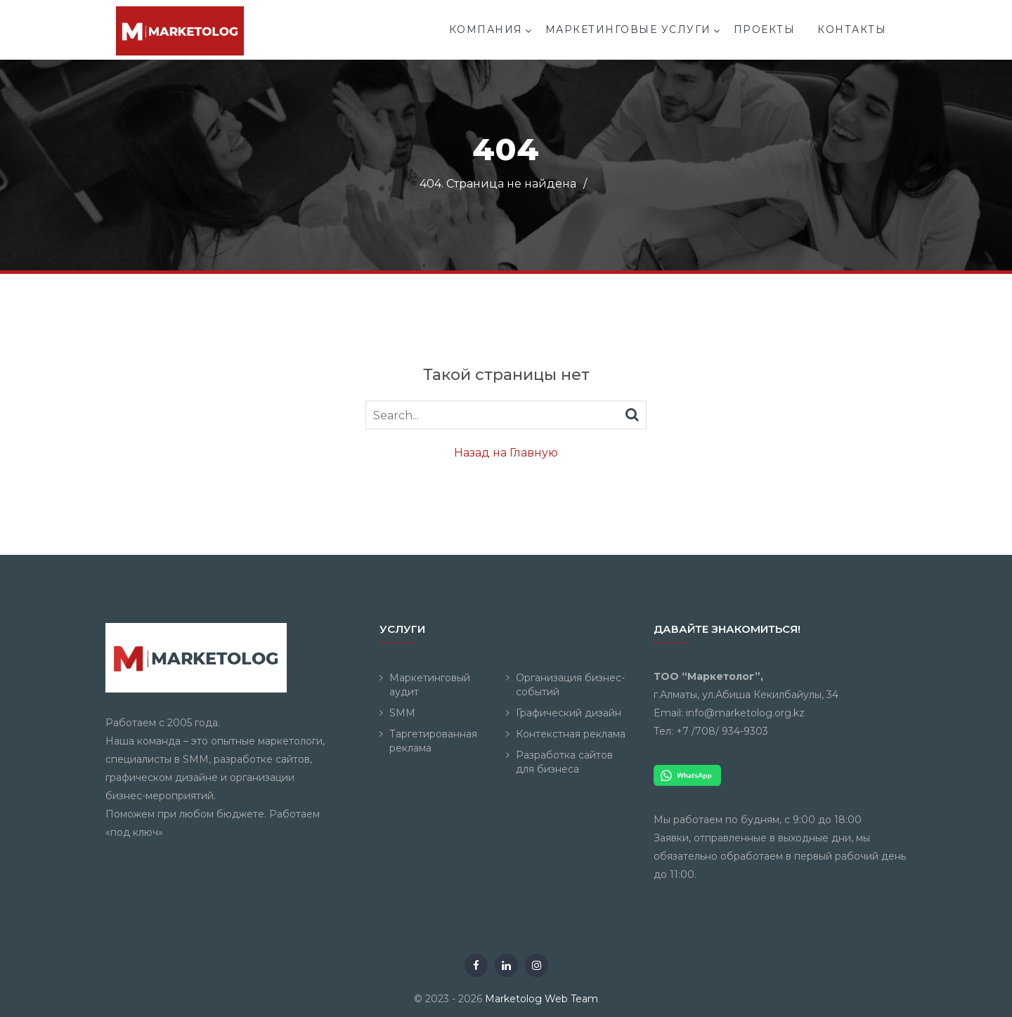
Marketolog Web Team (541, 998)
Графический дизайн (568, 713)
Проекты (765, 29)
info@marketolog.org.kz (745, 713)
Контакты (851, 29)
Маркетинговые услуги (628, 29)
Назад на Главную (506, 452)
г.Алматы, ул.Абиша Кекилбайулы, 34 (746, 694)
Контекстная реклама (570, 734)
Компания (486, 29)
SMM (402, 713)
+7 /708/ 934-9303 (722, 731)
